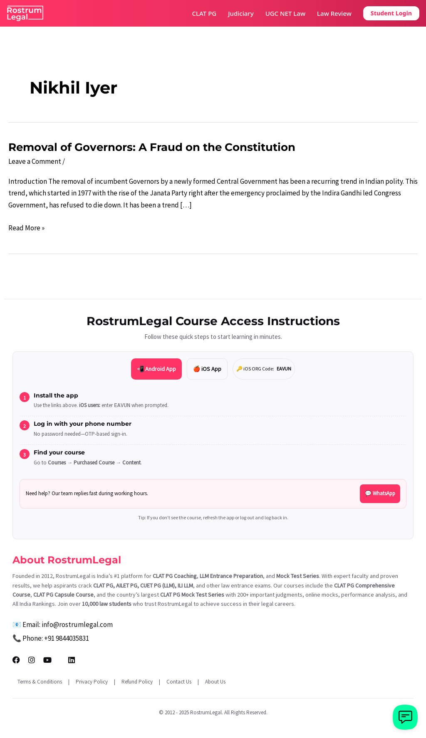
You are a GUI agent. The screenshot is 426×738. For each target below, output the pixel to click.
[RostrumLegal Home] (25, 13)
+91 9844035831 (66, 638)
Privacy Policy (92, 681)
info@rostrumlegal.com (77, 624)
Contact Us (178, 681)
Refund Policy (137, 681)
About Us (215, 681)
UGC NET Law (285, 13)
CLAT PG (204, 13)
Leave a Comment (34, 161)
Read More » (26, 228)
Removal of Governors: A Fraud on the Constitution (151, 147)
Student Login (391, 13)
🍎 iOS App (207, 369)
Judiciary (240, 13)
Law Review (334, 13)
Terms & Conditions (39, 681)
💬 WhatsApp (380, 493)
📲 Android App (156, 369)
